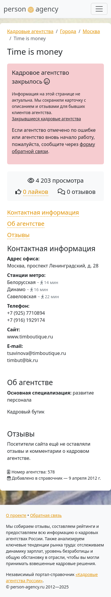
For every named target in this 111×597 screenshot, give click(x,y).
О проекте (16, 515)
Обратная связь (46, 515)
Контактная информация (43, 212)
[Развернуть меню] (99, 9)
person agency (31, 9)
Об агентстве (25, 224)
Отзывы (18, 235)
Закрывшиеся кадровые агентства (46, 118)
